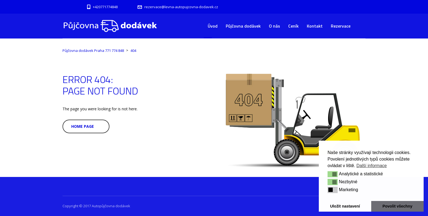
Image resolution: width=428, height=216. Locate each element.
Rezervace (340, 26)
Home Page (82, 126)
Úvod (213, 26)
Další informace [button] (371, 165)
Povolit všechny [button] (397, 206)
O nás (274, 26)
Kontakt (315, 26)
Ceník (293, 26)
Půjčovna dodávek (243, 26)
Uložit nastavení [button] (345, 206)
